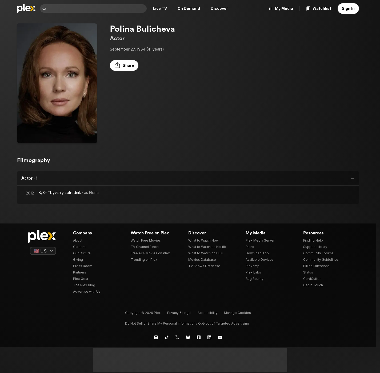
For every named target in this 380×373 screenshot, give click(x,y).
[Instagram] (156, 337)
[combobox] (97, 8)
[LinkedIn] (209, 337)
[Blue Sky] (188, 337)
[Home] (26, 8)
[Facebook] (198, 337)
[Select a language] (43, 251)
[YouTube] (220, 337)
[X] (177, 337)
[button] (124, 65)
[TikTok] (166, 337)
